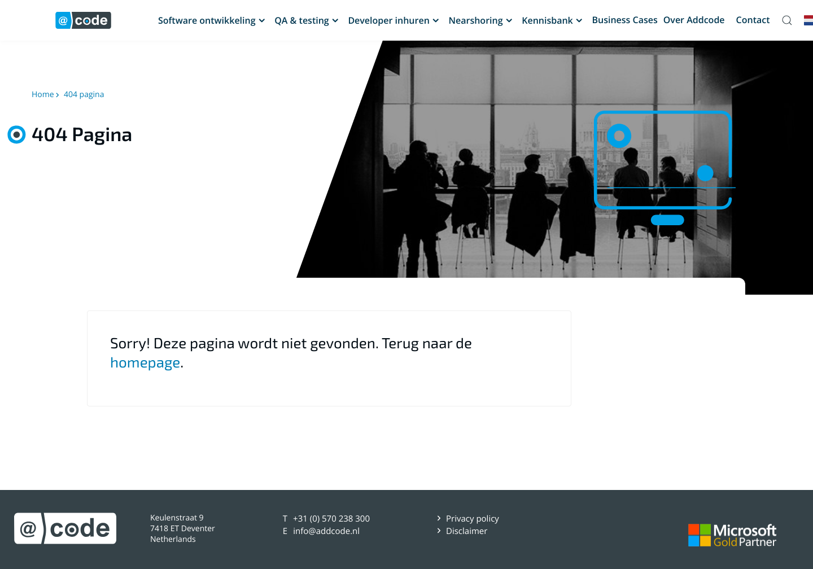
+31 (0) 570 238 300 (331, 518)
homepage (145, 362)
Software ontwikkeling (207, 20)
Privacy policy (472, 518)
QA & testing (301, 20)
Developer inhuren (388, 20)
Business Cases (624, 20)
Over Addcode (694, 20)
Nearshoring (475, 20)
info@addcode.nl (326, 531)
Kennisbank (547, 20)
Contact (753, 20)
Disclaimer (466, 531)
